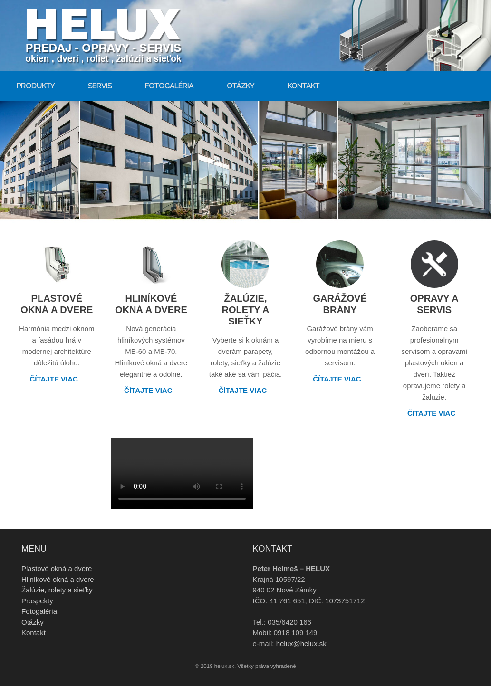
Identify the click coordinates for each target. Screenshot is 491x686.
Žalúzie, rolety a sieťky (57, 590)
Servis (100, 86)
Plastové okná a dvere (56, 568)
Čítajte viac (57, 379)
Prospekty (37, 601)
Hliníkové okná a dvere (57, 579)
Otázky (240, 86)
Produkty (36, 86)
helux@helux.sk (301, 643)
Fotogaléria (169, 86)
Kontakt (303, 86)
